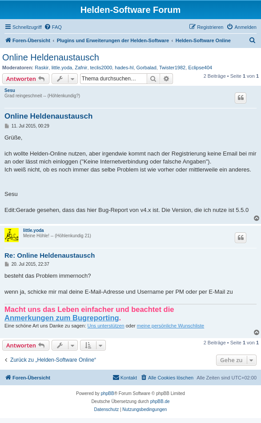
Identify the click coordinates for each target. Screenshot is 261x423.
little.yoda (62, 67)
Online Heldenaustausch (50, 57)
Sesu (9, 90)
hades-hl (124, 67)
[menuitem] (53, 27)
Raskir (41, 67)
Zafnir (81, 67)
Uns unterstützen (106, 325)
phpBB (107, 393)
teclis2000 (101, 67)
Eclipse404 (200, 67)
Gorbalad (147, 67)
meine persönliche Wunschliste (170, 325)
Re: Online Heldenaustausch (49, 255)
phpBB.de (160, 401)
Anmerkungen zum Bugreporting (61, 318)
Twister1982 (172, 67)
